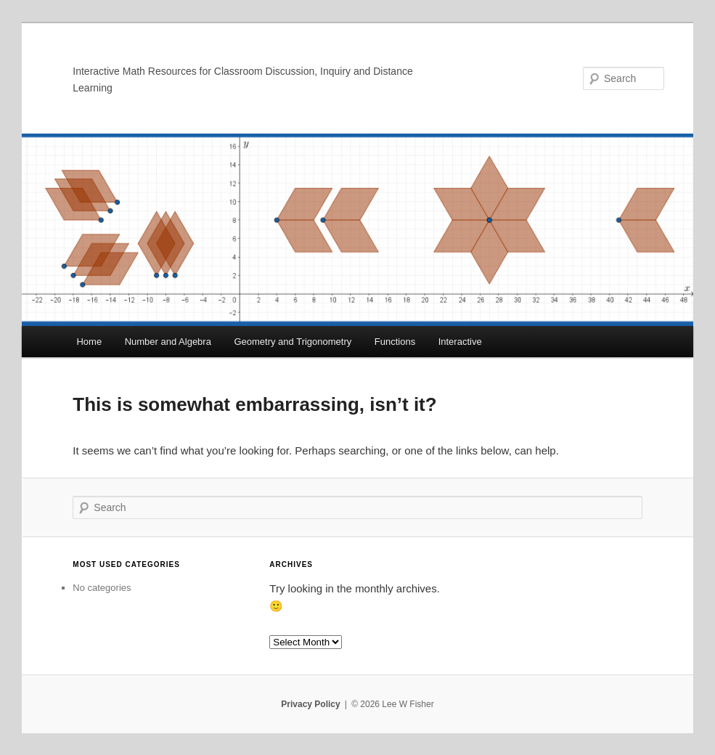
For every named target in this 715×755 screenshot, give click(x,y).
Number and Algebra (168, 341)
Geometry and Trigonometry (292, 341)
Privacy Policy (310, 704)
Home (89, 341)
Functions (395, 341)
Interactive (460, 341)
